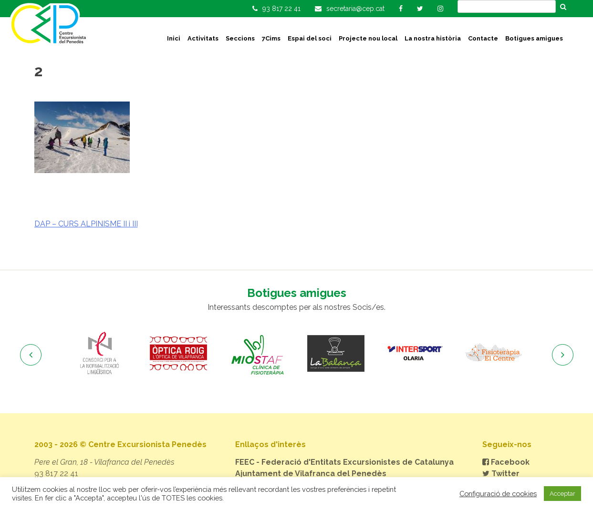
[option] (100, 353)
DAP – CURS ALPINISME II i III (86, 223)
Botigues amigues (534, 38)
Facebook (506, 462)
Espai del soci (310, 38)
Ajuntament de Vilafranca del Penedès (310, 473)
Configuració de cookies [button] (498, 494)
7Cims (271, 38)
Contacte (483, 38)
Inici (173, 38)
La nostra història (433, 38)
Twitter (501, 473)
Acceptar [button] (562, 493)
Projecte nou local (368, 38)
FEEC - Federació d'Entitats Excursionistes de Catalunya (344, 462)
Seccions (240, 38)
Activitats (202, 38)
